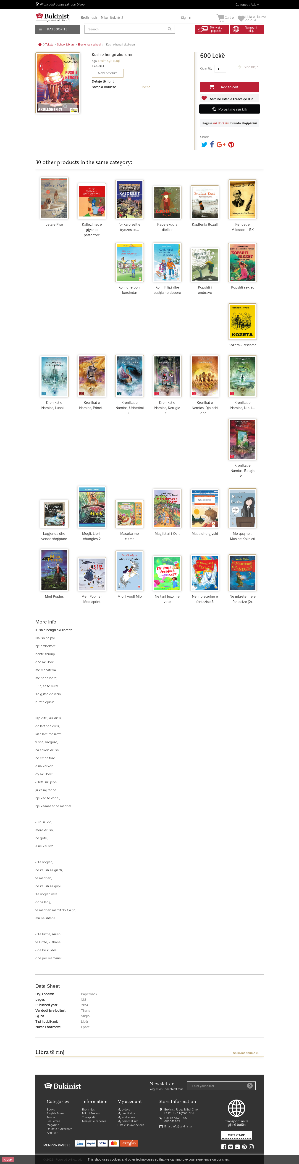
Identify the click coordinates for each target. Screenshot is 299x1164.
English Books (56, 1113)
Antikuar (52, 1133)
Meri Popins (54, 596)
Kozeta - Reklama (242, 345)
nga (94, 61)
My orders (124, 1109)
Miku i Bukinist (91, 1113)
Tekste (51, 1117)
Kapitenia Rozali (205, 224)
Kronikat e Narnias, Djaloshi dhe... (205, 408)
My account (130, 1102)
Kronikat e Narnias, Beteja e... (242, 471)
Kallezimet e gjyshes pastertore (92, 230)
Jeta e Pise (54, 224)
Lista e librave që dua (131, 1125)
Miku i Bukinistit (112, 18)
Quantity (206, 68)
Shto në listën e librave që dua (231, 99)
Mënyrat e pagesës (94, 1121)
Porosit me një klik (232, 109)
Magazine (53, 1125)
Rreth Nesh (89, 1109)
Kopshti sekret (242, 287)
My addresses (126, 1117)
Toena (145, 87)
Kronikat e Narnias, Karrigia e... (167, 408)
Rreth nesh (89, 18)
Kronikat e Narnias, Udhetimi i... (129, 408)
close (8, 1159)
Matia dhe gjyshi (205, 533)
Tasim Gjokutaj (109, 61)
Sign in (186, 17)
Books (51, 1109)
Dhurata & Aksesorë (59, 1129)
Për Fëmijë (53, 1121)
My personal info (128, 1121)
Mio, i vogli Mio (130, 596)
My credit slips (126, 1113)
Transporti (88, 1117)
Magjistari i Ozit (167, 533)
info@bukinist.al (182, 1126)
